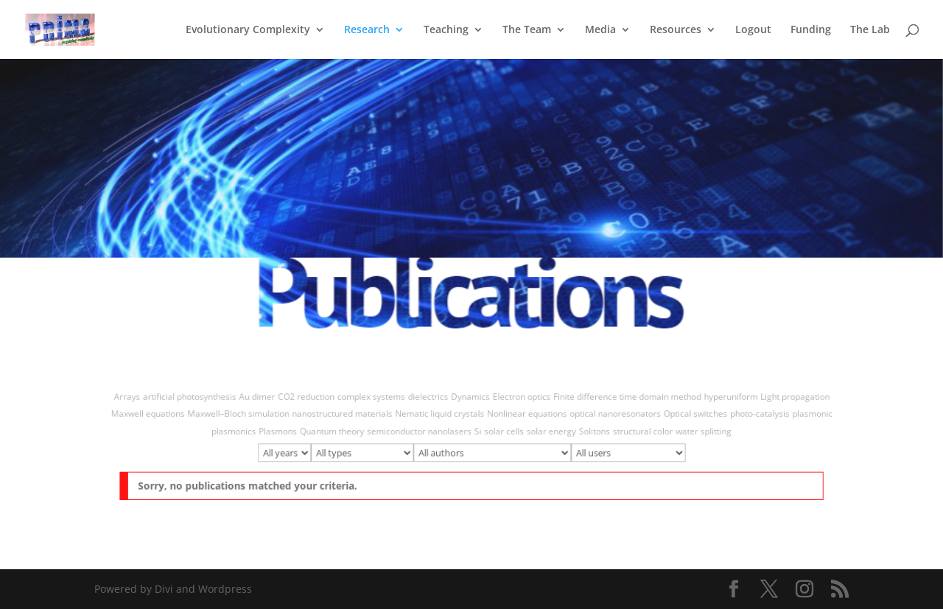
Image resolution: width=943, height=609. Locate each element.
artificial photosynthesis (211, 400)
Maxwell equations (173, 417)
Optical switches (677, 417)
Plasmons (293, 432)
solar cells (501, 432)
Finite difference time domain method (615, 400)
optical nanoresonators (603, 417)
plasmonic (785, 417)
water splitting (685, 432)
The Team (526, 30)
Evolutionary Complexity (248, 30)
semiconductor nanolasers (423, 432)
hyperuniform (710, 400)
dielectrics (431, 400)
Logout (753, 30)
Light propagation (769, 400)
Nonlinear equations (522, 417)
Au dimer (273, 400)
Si (477, 432)
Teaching (446, 30)
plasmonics (252, 432)
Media (600, 30)
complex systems (379, 400)
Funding (810, 30)
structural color (629, 432)
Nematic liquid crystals (442, 417)
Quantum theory (342, 432)
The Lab (870, 30)
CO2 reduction (318, 400)
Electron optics (517, 400)
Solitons (584, 432)
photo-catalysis (736, 417)
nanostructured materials (352, 417)
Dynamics (470, 400)
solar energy (545, 432)
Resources (675, 30)
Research (367, 30)
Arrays (153, 400)
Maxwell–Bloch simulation (256, 417)
